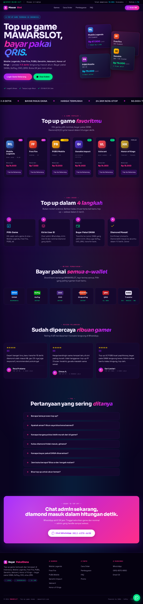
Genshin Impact (55, 579)
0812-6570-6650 (120, 570)
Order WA (132, 8)
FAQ (91, 8)
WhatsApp (117, 566)
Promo (83, 579)
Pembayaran (81, 8)
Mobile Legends (55, 566)
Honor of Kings (55, 587)
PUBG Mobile (54, 575)
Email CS (116, 575)
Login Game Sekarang (18, 76)
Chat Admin (43, 77)
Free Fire (52, 570)
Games (57, 8)
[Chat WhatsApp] (136, 597)
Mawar (13, 8)
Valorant (52, 583)
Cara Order (67, 8)
